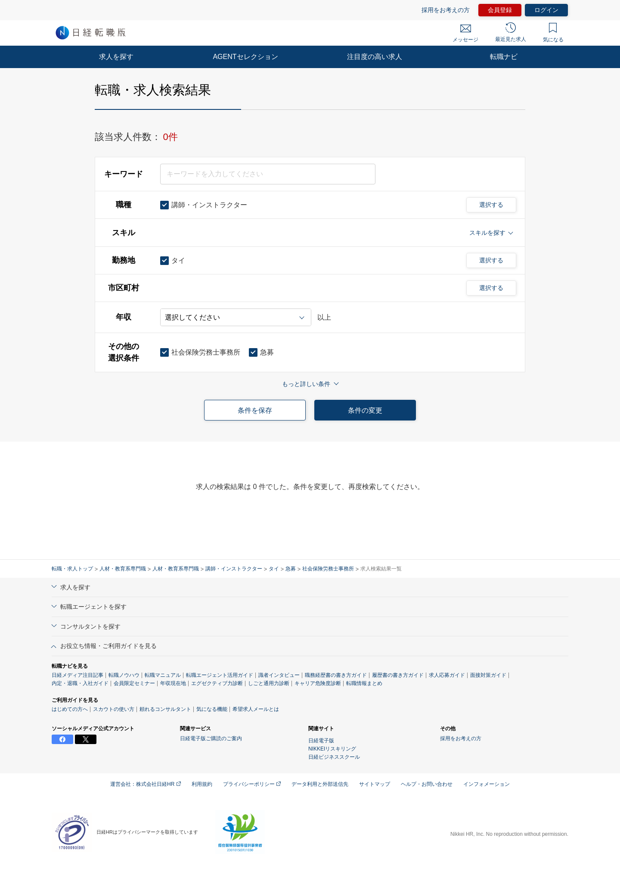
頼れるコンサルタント (165, 709)
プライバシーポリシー (252, 784)
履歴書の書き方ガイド (398, 675)
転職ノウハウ (124, 675)
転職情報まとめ (364, 683)
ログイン (546, 9)
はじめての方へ (70, 709)
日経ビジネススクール (334, 757)
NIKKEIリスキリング (332, 749)
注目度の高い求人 (374, 56)
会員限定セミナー (134, 683)
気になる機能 (211, 709)
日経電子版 (321, 741)
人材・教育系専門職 (122, 569)
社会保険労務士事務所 (328, 569)
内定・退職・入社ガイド (80, 683)
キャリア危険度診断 (317, 683)
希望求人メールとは (255, 709)
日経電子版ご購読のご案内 (211, 738)
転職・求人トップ (72, 569)
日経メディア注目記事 (77, 675)
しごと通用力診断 (268, 683)
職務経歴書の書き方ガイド (336, 675)
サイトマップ (374, 784)
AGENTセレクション (245, 56)
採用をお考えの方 (446, 9)
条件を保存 (255, 410)
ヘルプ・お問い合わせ (427, 784)
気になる (553, 33)
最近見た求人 (510, 32)
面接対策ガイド (488, 675)
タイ (274, 569)
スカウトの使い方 (113, 709)
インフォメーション (486, 784)
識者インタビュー (279, 675)
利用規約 (202, 784)
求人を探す (116, 56)
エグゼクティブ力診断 (217, 683)
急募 (290, 569)
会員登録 (500, 9)
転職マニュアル (163, 675)
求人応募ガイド (447, 675)
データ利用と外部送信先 (319, 784)
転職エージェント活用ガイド (219, 675)
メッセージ (465, 34)
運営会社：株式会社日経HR (145, 784)
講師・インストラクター (233, 569)
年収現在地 (173, 683)
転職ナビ (504, 56)
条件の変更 (365, 410)
